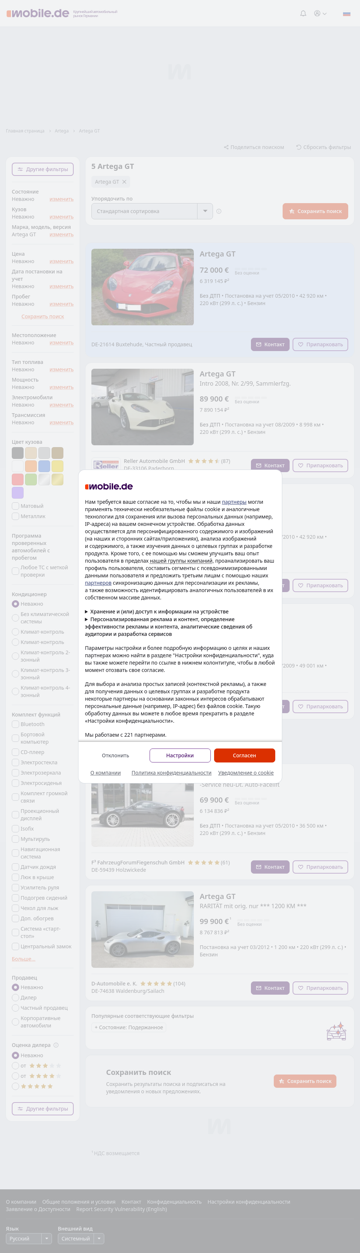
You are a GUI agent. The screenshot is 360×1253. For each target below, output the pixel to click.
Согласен (244, 755)
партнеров (98, 582)
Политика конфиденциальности (172, 772)
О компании (105, 772)
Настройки (180, 755)
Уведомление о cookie (246, 772)
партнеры (234, 501)
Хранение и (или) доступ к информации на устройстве (159, 611)
